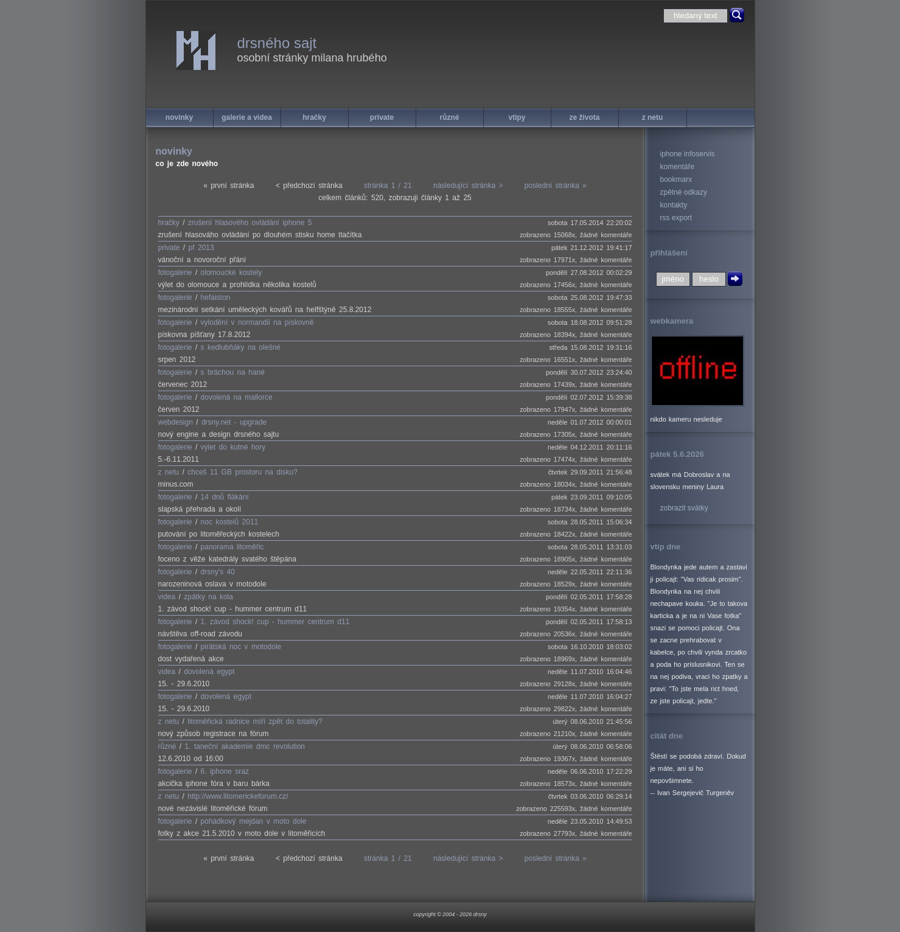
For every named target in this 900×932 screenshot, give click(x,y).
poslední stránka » (556, 185)
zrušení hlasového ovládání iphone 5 (250, 222)
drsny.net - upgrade (234, 422)
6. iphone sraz (225, 771)
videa (167, 597)
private (382, 117)
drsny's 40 (218, 572)
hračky (314, 117)
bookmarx (676, 179)
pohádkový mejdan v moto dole (254, 821)
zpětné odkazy (683, 192)
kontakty (674, 205)
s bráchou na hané (233, 372)
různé (449, 117)
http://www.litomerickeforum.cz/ (237, 796)
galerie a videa (247, 117)
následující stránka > (468, 185)
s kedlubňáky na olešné (241, 347)
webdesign (175, 422)
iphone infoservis (687, 154)
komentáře (677, 166)
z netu (652, 117)
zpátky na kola (208, 597)
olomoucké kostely (231, 272)
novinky (179, 117)
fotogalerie (175, 272)
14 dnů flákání (225, 497)
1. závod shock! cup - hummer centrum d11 (275, 621)
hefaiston (216, 297)
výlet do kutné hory (233, 447)
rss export (676, 218)
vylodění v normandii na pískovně (257, 322)
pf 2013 (201, 247)
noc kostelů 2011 (230, 522)
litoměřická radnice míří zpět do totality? (254, 721)
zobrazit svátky (684, 508)
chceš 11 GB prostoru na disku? (242, 472)
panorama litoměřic (232, 547)
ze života (584, 117)
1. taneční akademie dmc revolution (245, 746)
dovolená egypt (209, 671)
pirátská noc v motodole (241, 646)
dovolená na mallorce (237, 397)
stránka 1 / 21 (388, 185)
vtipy (516, 117)
